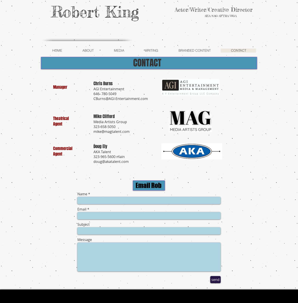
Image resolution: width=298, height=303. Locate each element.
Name (82, 194)
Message (84, 239)
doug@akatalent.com (111, 161)
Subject (83, 224)
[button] (88, 51)
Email (81, 209)
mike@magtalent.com (111, 131)
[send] (215, 279)
